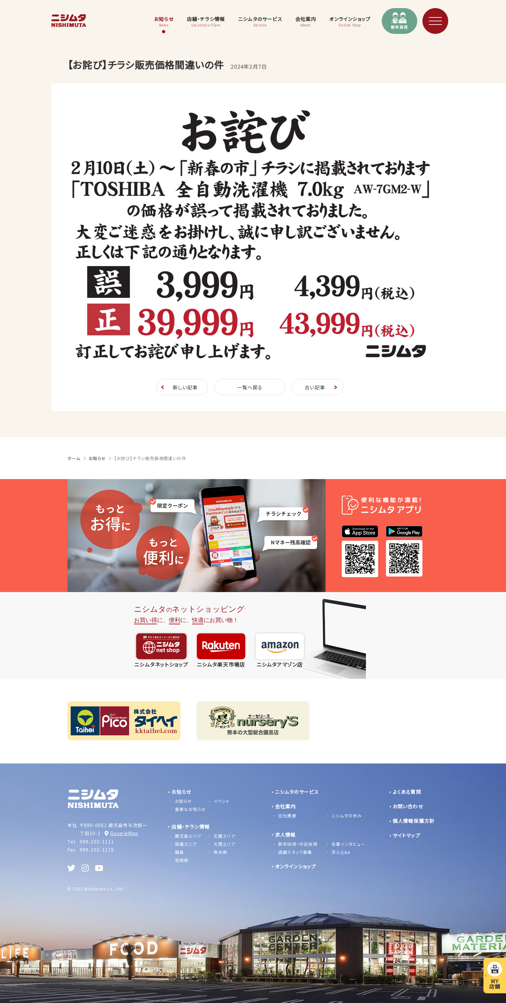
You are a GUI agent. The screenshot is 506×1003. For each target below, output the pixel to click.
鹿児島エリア (188, 836)
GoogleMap (124, 833)
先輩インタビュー (348, 844)
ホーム (74, 458)
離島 (179, 852)
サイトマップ (406, 835)
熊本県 (221, 852)
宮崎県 (182, 860)
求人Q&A (340, 852)
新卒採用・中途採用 (298, 844)
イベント (222, 801)
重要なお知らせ (190, 809)
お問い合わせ (408, 806)
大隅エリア (224, 844)
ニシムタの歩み (346, 816)
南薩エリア (186, 844)
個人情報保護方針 (414, 820)
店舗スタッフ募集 (295, 852)
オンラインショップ (295, 866)
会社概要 (287, 816)
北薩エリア (224, 836)
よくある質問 (407, 791)
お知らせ (97, 458)
